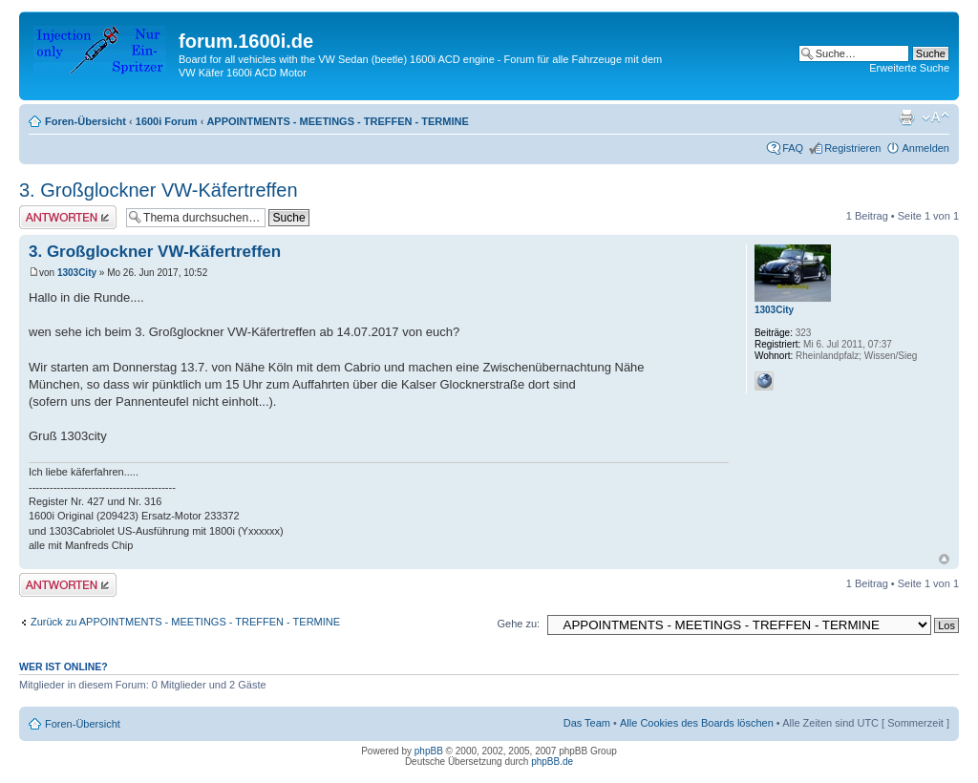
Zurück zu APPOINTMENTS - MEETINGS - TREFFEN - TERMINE (185, 621)
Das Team (586, 723)
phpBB (429, 751)
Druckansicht (906, 117)
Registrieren (852, 148)
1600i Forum (167, 121)
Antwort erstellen (68, 217)
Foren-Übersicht (85, 121)
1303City (76, 272)
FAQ (792, 148)
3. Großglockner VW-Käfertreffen (158, 190)
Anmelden (925, 148)
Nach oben (944, 559)
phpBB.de (552, 761)
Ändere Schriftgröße (935, 117)
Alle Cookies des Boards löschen (697, 723)
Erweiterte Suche (909, 68)
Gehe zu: (518, 623)
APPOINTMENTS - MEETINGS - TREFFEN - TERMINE (337, 121)
